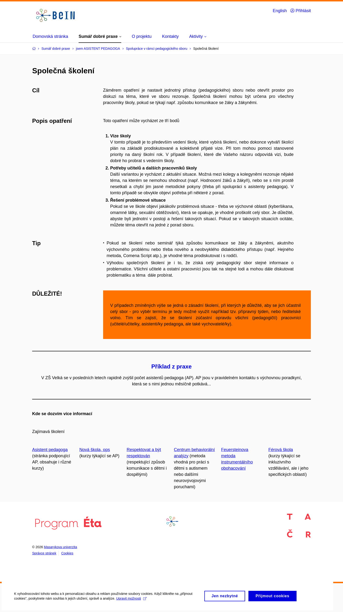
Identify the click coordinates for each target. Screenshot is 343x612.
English (280, 10)
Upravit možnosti (134, 601)
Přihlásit (300, 10)
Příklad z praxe (171, 366)
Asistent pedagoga (50, 449)
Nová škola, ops (94, 449)
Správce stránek (44, 553)
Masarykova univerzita (60, 547)
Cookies (67, 553)
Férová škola (280, 449)
